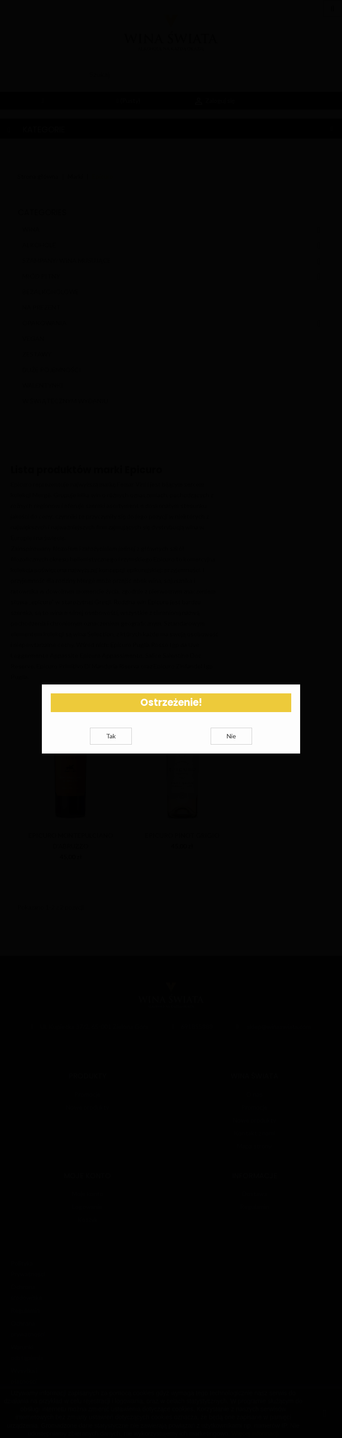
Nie (231, 746)
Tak (111, 746)
